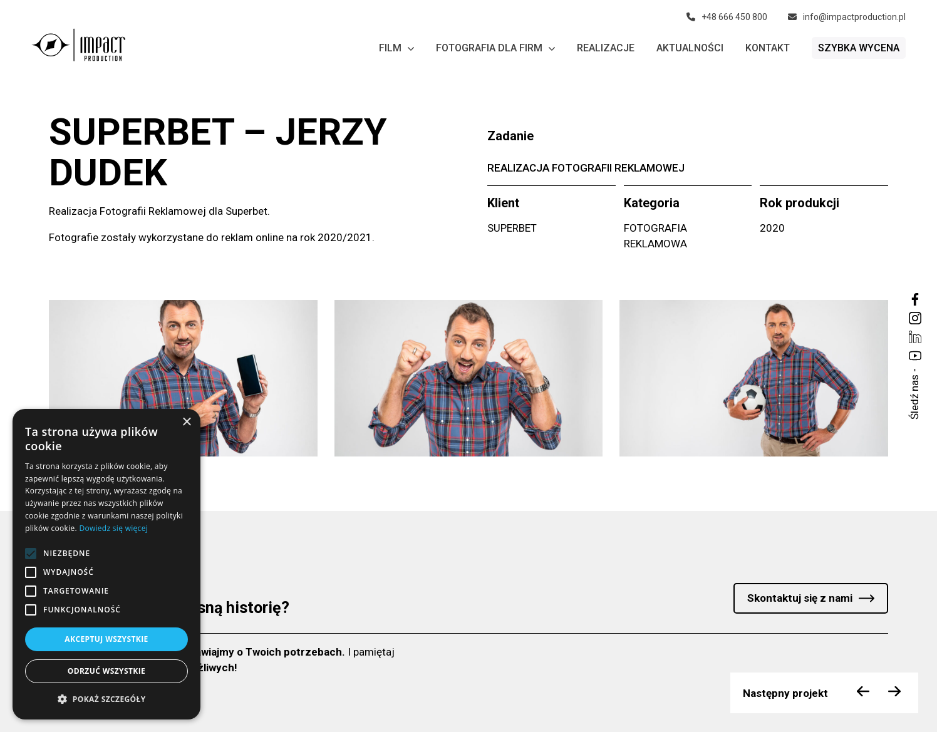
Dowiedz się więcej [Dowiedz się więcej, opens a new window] (113, 528)
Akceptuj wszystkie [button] (106, 639)
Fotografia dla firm (495, 48)
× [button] (186, 422)
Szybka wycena (858, 48)
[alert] (106, 564)
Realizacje (605, 48)
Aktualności (689, 48)
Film (396, 48)
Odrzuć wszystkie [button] (106, 671)
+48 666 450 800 (726, 17)
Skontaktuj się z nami (799, 598)
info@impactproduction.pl (847, 17)
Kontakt (767, 48)
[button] (106, 699)
